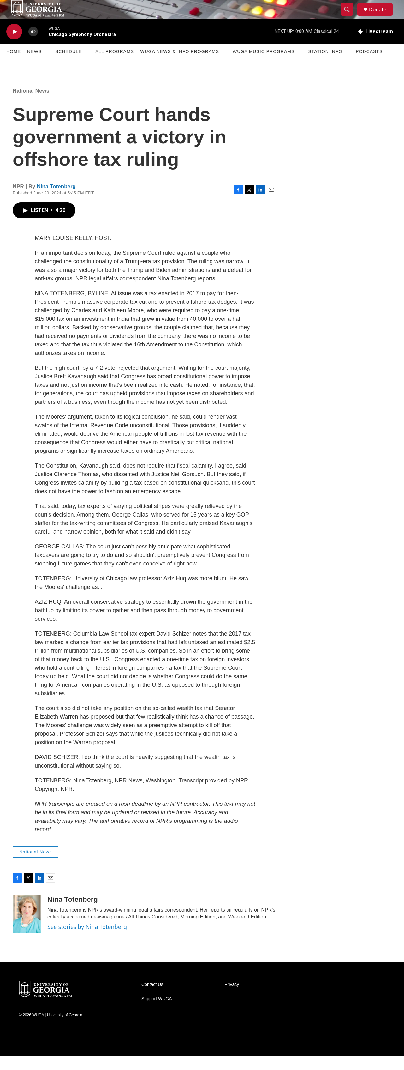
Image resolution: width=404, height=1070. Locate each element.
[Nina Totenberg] (27, 928)
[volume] (33, 46)
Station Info (325, 65)
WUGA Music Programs (263, 65)
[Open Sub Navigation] (46, 65)
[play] (14, 46)
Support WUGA (156, 1013)
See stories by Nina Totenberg (87, 941)
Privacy (231, 998)
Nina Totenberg (56, 201)
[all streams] (375, 45)
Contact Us (152, 998)
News (34, 65)
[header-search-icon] (349, 16)
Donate (381, 16)
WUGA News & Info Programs (179, 65)
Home (13, 65)
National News (31, 105)
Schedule (68, 65)
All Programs (114, 65)
